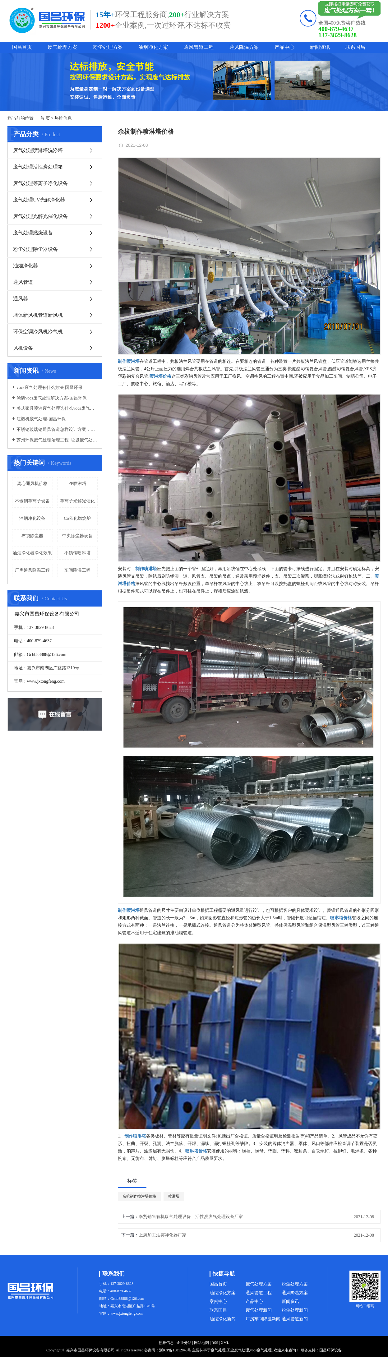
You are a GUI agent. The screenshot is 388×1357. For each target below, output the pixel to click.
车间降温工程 (77, 570)
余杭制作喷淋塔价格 (139, 1196)
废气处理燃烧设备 (33, 232)
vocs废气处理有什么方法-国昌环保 (49, 387)
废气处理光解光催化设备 (40, 216)
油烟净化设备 (32, 518)
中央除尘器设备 (77, 535)
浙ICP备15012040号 (175, 1350)
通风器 (20, 298)
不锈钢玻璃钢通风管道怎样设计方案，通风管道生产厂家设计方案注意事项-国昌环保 (57, 429)
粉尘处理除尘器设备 (35, 249)
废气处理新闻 (259, 1310)
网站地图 (201, 1343)
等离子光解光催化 (77, 501)
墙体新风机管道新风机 (38, 315)
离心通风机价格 (32, 483)
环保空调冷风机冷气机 (38, 331)
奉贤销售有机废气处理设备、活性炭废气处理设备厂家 (191, 1216)
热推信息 (63, 118)
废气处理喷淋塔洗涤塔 (38, 150)
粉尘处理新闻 (295, 1310)
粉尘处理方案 (108, 47)
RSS (214, 1343)
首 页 (45, 118)
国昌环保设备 (330, 1350)
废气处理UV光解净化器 (39, 199)
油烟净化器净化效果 (32, 553)
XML (225, 1343)
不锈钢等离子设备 (32, 501)
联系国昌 (355, 47)
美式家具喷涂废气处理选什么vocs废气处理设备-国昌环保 (57, 408)
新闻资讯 (320, 47)
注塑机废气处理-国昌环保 (41, 419)
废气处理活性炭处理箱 (38, 166)
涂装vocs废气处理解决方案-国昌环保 (51, 398)
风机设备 (23, 348)
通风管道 (23, 282)
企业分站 (184, 1343)
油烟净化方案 (153, 47)
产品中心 (284, 47)
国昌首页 (22, 47)
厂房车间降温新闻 (263, 1319)
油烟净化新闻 (223, 1319)
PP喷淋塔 (77, 483)
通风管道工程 (199, 47)
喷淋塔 (173, 1196)
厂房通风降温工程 (32, 570)
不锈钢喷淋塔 (77, 553)
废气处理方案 (62, 47)
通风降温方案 (244, 47)
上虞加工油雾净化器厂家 (163, 1235)
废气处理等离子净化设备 (40, 183)
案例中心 (218, 1301)
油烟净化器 (25, 265)
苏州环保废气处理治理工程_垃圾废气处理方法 (57, 440)
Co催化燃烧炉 (77, 518)
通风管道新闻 (295, 1319)
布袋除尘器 (32, 535)
